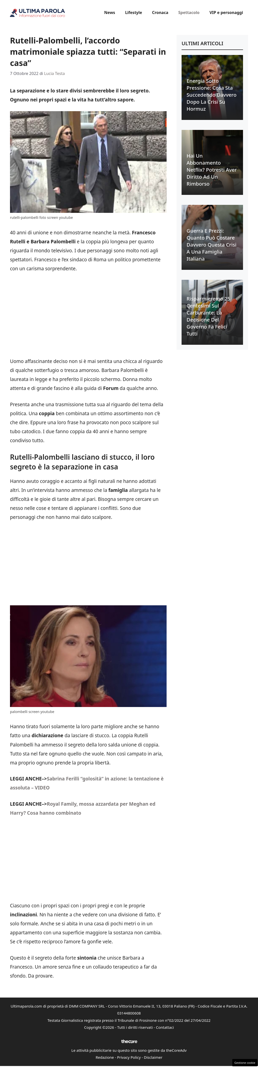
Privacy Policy (129, 1057)
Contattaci (165, 1027)
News (109, 12)
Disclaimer (153, 1057)
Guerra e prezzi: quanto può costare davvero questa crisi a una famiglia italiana (212, 244)
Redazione (105, 1057)
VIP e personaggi (226, 12)
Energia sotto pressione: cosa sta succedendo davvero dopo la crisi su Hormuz (212, 94)
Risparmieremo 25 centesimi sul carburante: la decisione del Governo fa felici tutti (208, 316)
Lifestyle (133, 12)
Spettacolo (189, 12)
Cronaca (160, 12)
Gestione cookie (244, 1063)
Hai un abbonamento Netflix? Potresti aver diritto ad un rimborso (212, 169)
